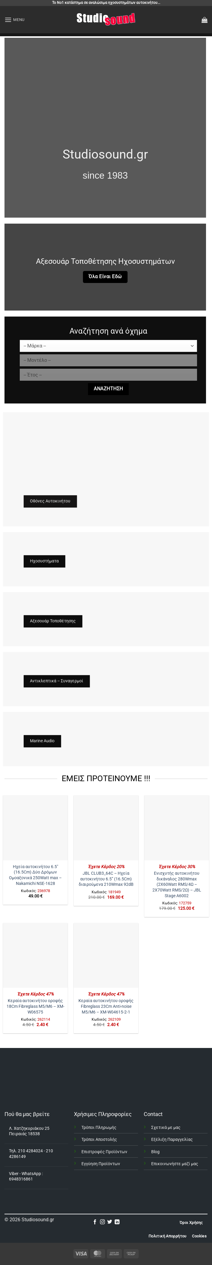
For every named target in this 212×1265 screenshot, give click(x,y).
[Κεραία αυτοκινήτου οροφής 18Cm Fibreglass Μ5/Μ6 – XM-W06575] (35, 955)
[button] (14, 19)
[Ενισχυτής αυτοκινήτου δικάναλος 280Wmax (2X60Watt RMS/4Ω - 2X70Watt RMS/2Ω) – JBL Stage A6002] (176, 827)
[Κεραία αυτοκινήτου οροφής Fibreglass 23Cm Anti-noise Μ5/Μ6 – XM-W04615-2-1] (106, 955)
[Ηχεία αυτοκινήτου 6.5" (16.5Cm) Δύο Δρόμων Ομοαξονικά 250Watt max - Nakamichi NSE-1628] (35, 827)
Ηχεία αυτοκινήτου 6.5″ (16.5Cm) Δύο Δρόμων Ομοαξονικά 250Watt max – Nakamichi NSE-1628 (35, 875)
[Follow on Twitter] (109, 1222)
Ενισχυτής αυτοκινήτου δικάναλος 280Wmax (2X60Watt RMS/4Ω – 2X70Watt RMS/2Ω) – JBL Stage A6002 (176, 884)
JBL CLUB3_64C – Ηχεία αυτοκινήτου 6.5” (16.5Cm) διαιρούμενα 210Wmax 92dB (106, 879)
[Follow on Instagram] (102, 1222)
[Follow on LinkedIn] (117, 1222)
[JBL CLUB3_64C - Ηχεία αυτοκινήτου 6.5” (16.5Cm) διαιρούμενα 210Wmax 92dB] (106, 827)
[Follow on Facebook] (95, 1222)
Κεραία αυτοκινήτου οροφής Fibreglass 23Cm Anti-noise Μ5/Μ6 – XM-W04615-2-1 (106, 1006)
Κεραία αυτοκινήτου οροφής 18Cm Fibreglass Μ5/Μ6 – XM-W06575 (35, 1006)
